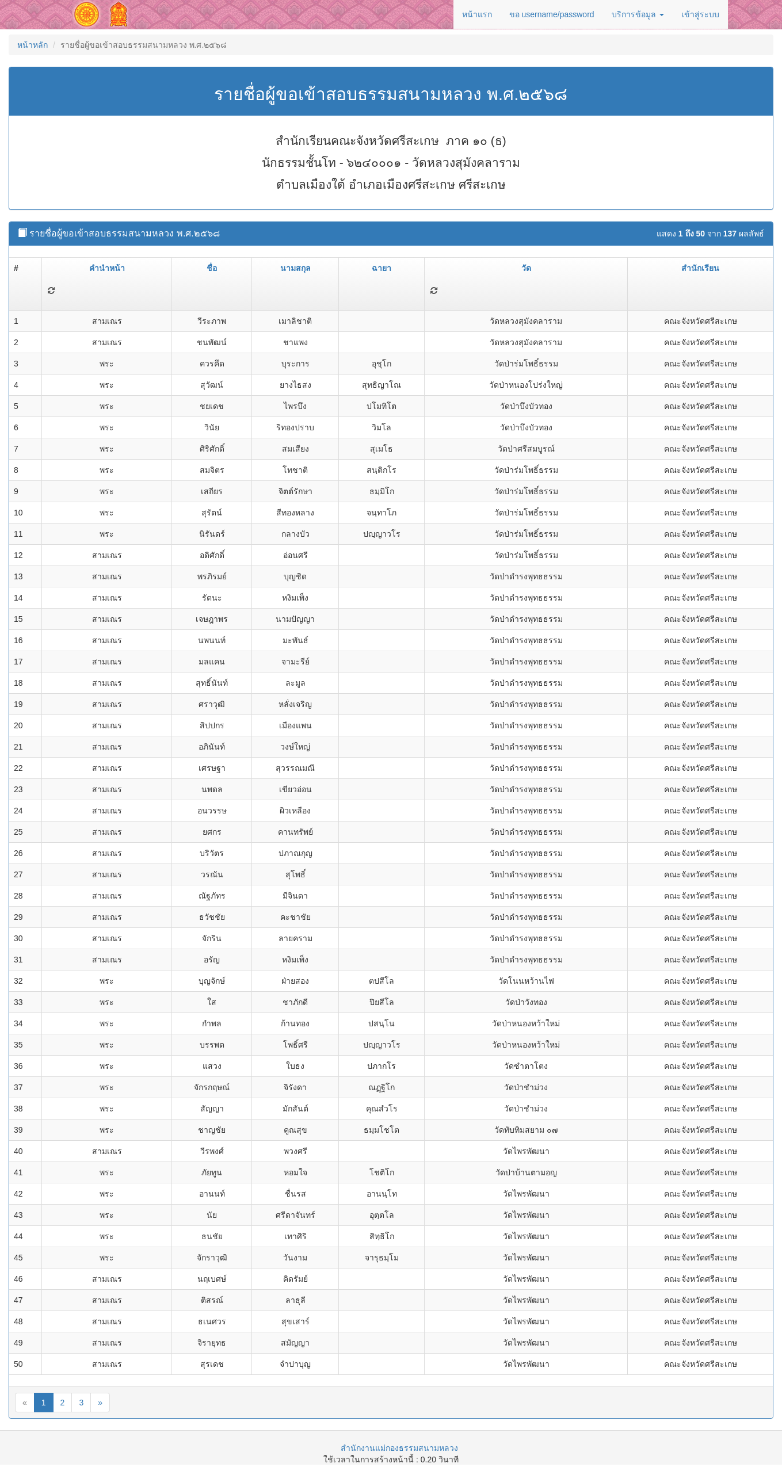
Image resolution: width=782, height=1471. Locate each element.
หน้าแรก (477, 14)
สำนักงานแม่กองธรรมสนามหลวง (399, 1448)
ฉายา (381, 268)
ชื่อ (212, 268)
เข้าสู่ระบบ (700, 14)
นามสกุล (295, 268)
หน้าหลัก (32, 44)
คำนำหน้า (107, 268)
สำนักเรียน (700, 268)
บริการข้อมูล (638, 14)
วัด (526, 268)
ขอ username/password (551, 14)
